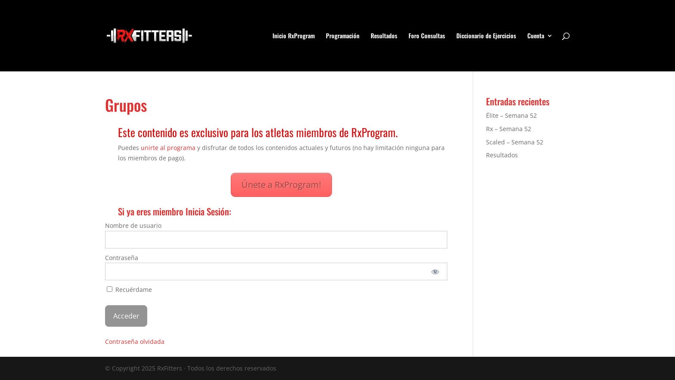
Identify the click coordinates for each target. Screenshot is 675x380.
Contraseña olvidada (134, 341)
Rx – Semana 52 (508, 129)
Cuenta (535, 36)
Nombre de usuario (133, 225)
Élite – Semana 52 (511, 115)
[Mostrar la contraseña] (435, 271)
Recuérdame (129, 289)
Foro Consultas (427, 36)
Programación (342, 36)
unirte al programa (168, 148)
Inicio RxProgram (293, 36)
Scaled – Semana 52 (514, 142)
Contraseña (121, 258)
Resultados (384, 36)
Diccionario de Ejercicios (486, 36)
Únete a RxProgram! (281, 184)
